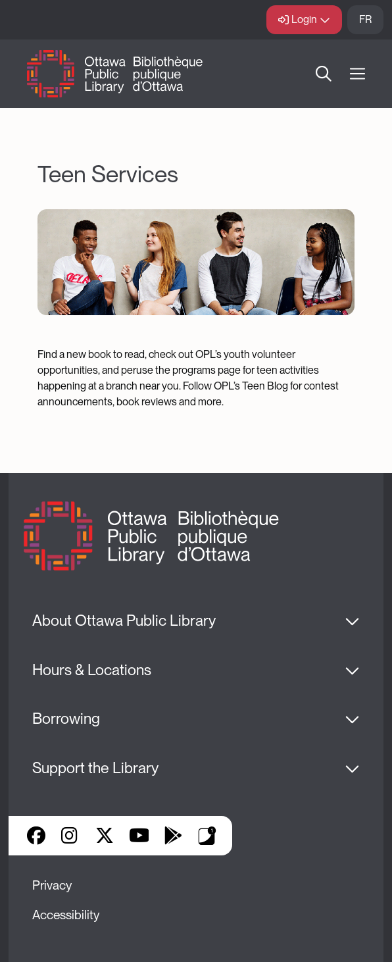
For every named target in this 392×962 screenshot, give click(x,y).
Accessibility (65, 915)
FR (365, 19)
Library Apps (207, 835)
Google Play (173, 835)
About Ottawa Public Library (124, 620)
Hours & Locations (91, 670)
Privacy (52, 885)
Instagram (70, 835)
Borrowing (66, 718)
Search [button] (323, 73)
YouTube (139, 835)
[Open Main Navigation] (357, 74)
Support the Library (95, 768)
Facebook (36, 835)
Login (304, 19)
